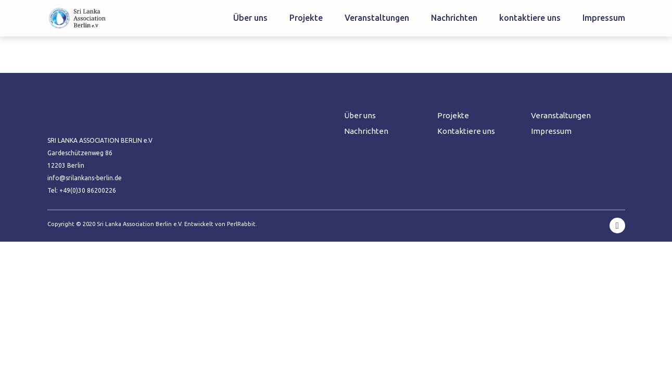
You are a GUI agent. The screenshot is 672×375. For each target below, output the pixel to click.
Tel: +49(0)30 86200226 (81, 190)
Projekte (306, 17)
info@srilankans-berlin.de (84, 177)
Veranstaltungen (377, 17)
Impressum (603, 17)
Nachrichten (454, 17)
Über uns (250, 17)
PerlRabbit (241, 224)
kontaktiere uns (530, 17)
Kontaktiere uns (466, 131)
